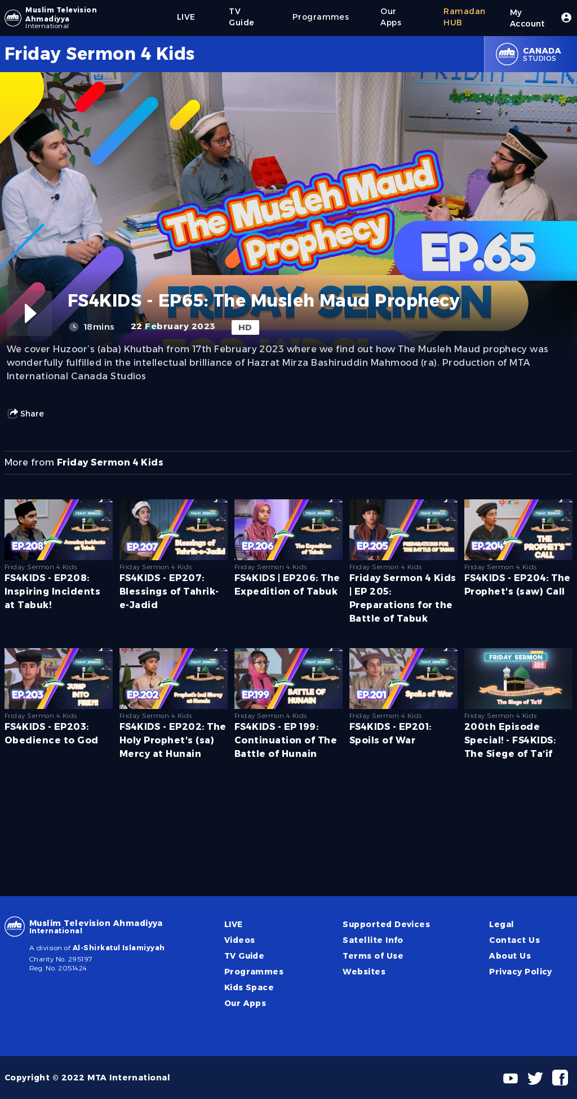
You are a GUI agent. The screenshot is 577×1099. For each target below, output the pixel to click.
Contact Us (514, 940)
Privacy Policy (520, 972)
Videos (239, 940)
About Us (510, 956)
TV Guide (244, 956)
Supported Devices (386, 924)
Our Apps (245, 1003)
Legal (501, 924)
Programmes (254, 972)
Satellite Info (373, 940)
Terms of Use (373, 956)
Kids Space (249, 987)
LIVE (233, 924)
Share (25, 413)
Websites (364, 972)
